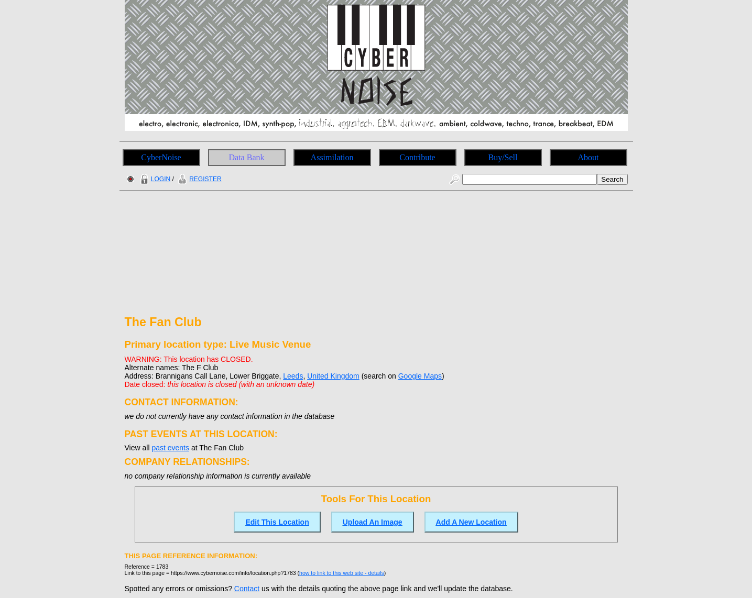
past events (170, 448)
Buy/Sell (502, 157)
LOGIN (154, 179)
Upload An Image (372, 522)
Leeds (293, 376)
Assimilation (332, 157)
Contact (246, 588)
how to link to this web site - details (341, 573)
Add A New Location (471, 522)
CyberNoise (161, 157)
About (588, 157)
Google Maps (420, 376)
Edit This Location (277, 522)
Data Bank (247, 157)
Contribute (417, 157)
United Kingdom (333, 376)
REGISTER (198, 179)
